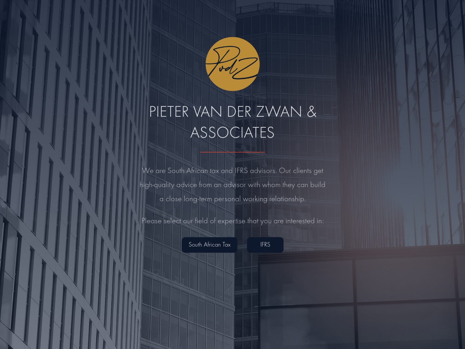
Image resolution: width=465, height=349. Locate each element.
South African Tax (210, 245)
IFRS (265, 245)
